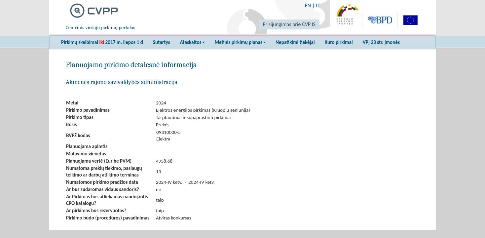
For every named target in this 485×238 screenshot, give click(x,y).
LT (318, 5)
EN (308, 5)
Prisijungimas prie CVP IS (289, 24)
